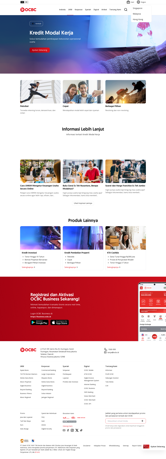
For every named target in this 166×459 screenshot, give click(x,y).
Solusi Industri (46, 393)
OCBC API (87, 404)
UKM (70, 9)
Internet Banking (90, 384)
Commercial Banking (48, 370)
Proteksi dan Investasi (70, 382)
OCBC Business (89, 388)
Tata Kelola (109, 382)
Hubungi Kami (67, 426)
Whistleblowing (114, 446)
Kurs (21, 425)
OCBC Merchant (89, 400)
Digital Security (46, 429)
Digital (96, 9)
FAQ (42, 417)
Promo (22, 413)
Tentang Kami (115, 9)
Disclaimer (86, 446)
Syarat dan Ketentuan (49, 413)
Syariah (88, 9)
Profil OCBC (109, 374)
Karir (43, 421)
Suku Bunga (24, 429)
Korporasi (78, 9)
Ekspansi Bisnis (46, 378)
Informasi (108, 370)
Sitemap (126, 446)
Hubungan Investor (112, 378)
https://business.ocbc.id (40, 316)
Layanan (66, 378)
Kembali (36, 23)
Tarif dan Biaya (25, 421)
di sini (37, 452)
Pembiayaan (67, 374)
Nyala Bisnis (24, 370)
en (26, 2)
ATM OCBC (88, 374)
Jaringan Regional (47, 397)
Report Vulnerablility (139, 446)
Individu (62, 9)
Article (43, 425)
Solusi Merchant (89, 396)
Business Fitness (26, 393)
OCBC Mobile (88, 370)
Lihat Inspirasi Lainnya (83, 203)
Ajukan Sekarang (40, 50)
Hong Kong (138, 19)
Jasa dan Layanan (26, 417)
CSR (106, 386)
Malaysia (137, 13)
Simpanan (66, 370)
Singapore (137, 8)
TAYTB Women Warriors (28, 374)
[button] (142, 421)
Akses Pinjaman (25, 382)
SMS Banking (88, 392)
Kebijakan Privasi (100, 446)
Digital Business (25, 386)
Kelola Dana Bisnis (26, 378)
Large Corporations (48, 374)
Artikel (104, 9)
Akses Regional (25, 397)
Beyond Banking (26, 390)
